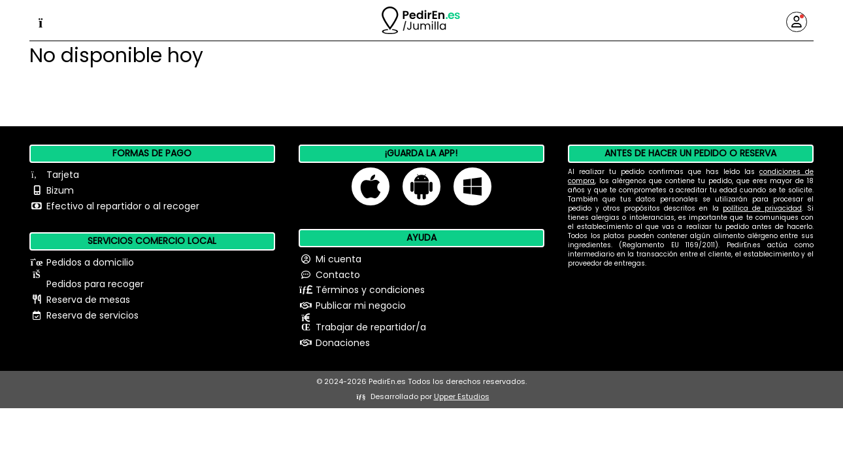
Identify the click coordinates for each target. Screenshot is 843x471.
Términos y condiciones (370, 289)
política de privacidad (762, 208)
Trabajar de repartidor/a (371, 327)
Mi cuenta (338, 259)
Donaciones (343, 342)
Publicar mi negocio (361, 305)
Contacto (338, 274)
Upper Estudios (461, 396)
